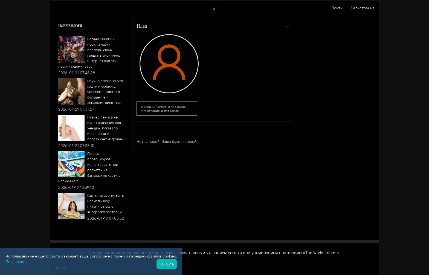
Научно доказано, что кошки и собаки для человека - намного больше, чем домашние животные (105, 92)
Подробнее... (16, 261)
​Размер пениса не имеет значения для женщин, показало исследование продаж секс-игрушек (105, 128)
